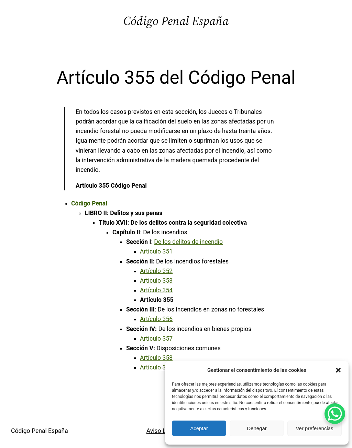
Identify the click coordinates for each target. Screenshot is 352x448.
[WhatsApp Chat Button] (334, 413)
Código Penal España (176, 20)
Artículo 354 (156, 290)
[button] (338, 370)
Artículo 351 (156, 251)
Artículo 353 (156, 280)
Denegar (257, 428)
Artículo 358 (156, 357)
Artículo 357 (156, 338)
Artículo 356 (156, 319)
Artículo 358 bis (161, 367)
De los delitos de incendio (188, 241)
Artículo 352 (156, 271)
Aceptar (199, 428)
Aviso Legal (161, 430)
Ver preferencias (314, 428)
